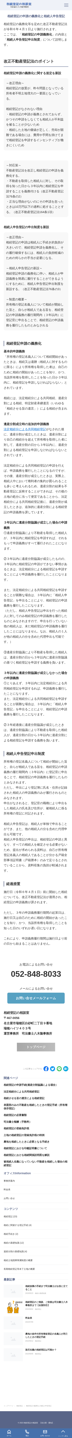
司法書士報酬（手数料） (18, 1121)
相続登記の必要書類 (15, 1115)
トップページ (36, 1047)
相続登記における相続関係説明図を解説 (27, 1155)
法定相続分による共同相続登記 (25, 429)
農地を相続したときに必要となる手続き (27, 1141)
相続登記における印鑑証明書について (25, 1148)
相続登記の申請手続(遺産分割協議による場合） (31, 1085)
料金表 (28, 1318)
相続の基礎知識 (40, 1293)
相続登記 (38, 1309)
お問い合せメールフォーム (36, 998)
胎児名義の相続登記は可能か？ (41, 1349)
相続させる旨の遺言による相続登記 (24, 1098)
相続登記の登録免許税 (16, 1128)
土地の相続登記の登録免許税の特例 (24, 1135)
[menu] (66, 5)
